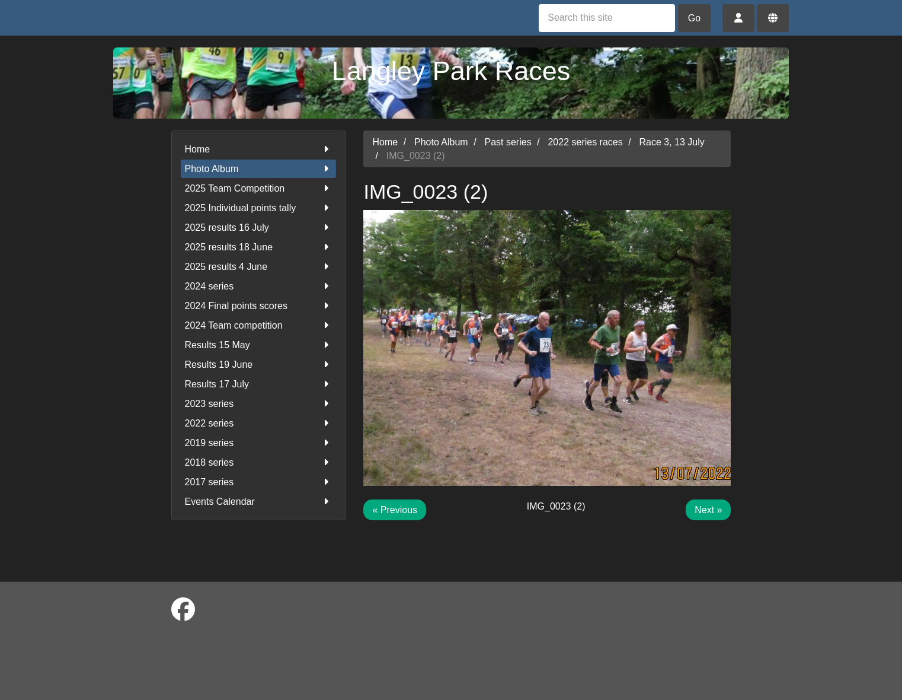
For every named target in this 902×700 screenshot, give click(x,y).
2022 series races (585, 142)
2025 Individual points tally (258, 208)
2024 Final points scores (258, 306)
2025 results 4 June (258, 266)
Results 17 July (258, 384)
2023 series (258, 404)
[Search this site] (607, 18)
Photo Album (258, 169)
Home (258, 149)
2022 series (258, 423)
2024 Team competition (258, 325)
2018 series (258, 462)
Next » (708, 510)
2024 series (258, 286)
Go (694, 18)
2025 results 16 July (258, 227)
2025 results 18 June (258, 247)
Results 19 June (258, 364)
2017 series (258, 482)
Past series (508, 142)
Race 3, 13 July (672, 142)
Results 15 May (258, 345)
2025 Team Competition (258, 188)
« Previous (394, 510)
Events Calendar (258, 501)
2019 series (258, 443)
